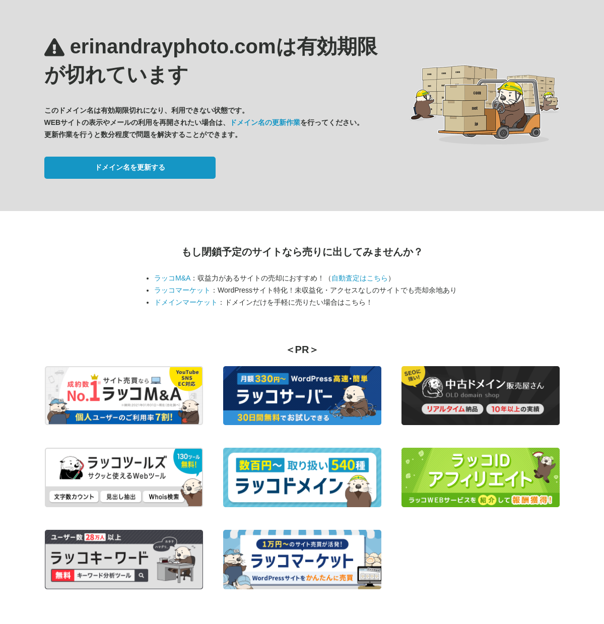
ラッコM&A (172, 278)
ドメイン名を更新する (130, 167)
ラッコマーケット (182, 290)
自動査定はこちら (359, 278)
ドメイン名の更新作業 (265, 122)
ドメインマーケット (186, 302)
